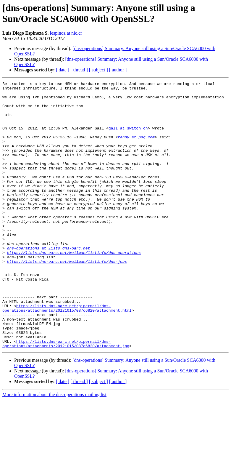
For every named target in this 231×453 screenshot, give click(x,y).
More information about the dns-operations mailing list (54, 447)
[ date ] (62, 69)
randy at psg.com (136, 148)
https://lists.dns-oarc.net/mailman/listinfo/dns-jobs (67, 297)
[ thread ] (79, 69)
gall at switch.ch (128, 137)
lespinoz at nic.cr (66, 33)
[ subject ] (98, 69)
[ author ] (118, 69)
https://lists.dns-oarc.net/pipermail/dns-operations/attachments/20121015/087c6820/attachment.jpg (65, 396)
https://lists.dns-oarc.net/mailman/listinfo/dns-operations (74, 287)
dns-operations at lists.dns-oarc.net (48, 281)
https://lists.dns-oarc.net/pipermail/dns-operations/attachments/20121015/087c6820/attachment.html (67, 353)
